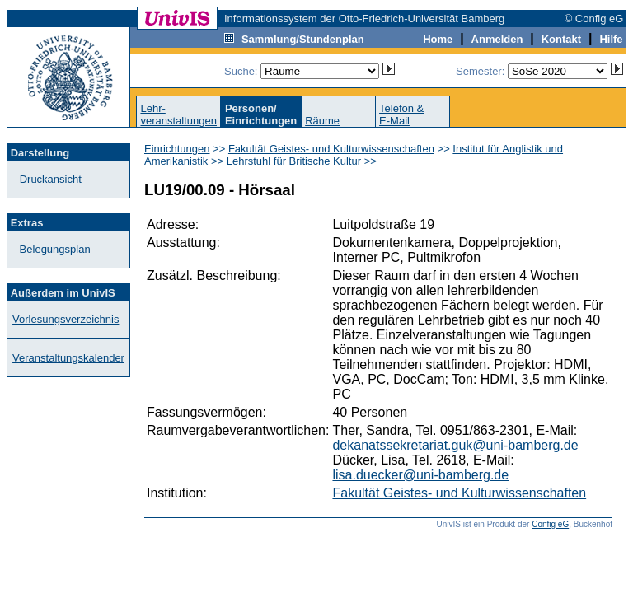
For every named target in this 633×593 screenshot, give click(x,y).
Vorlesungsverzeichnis (65, 319)
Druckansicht (51, 179)
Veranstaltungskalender (68, 358)
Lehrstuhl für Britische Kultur (294, 161)
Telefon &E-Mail (401, 114)
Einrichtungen (177, 148)
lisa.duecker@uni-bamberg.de (420, 475)
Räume (322, 120)
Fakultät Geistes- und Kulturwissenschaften (331, 148)
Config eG (550, 524)
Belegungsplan (55, 249)
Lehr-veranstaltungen (178, 114)
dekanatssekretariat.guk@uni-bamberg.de (455, 445)
